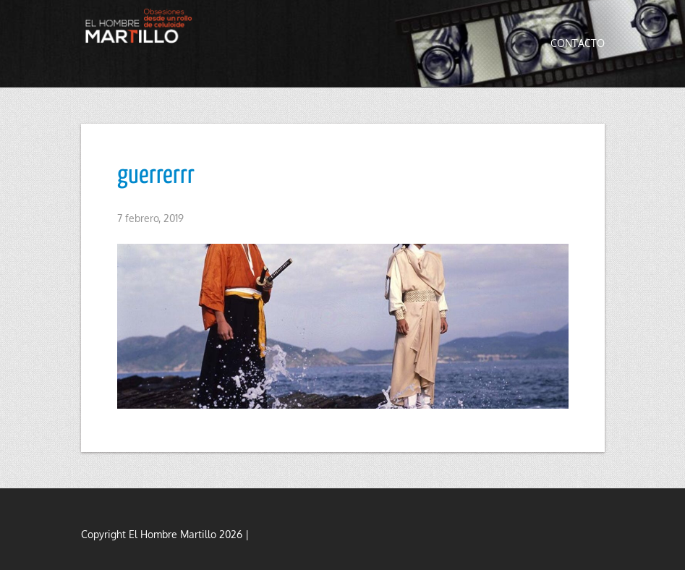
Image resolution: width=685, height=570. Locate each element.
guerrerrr (156, 176)
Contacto (577, 43)
